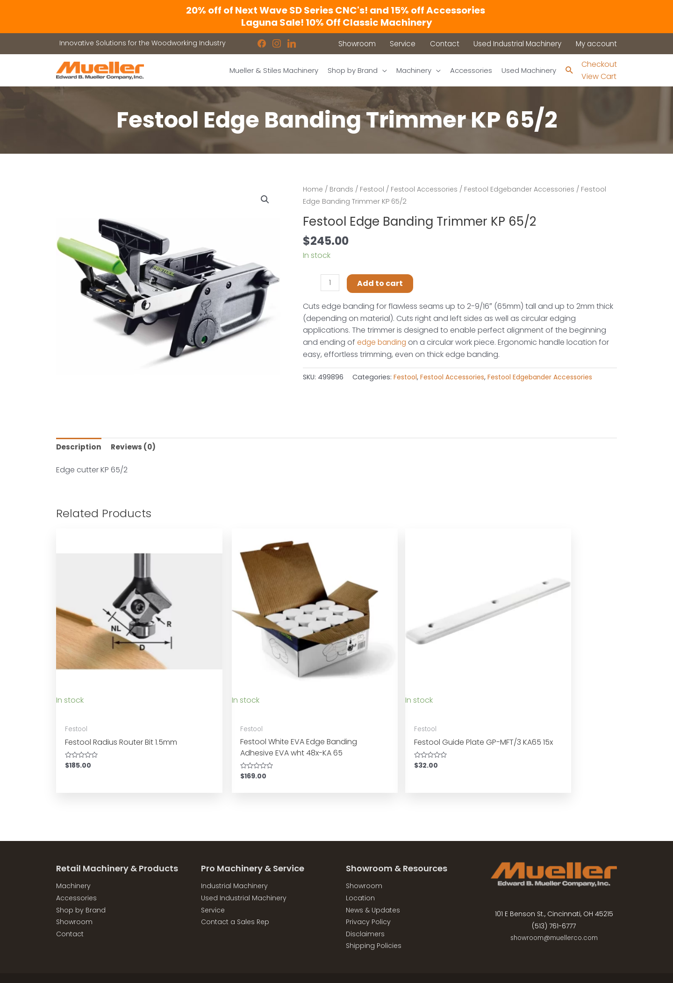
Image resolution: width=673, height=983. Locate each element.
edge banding (383, 342)
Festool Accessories (427, 189)
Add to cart (381, 283)
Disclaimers (365, 914)
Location (360, 878)
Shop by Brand (81, 890)
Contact (70, 914)
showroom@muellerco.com (554, 918)
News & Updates (373, 890)
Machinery (73, 866)
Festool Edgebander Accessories (525, 189)
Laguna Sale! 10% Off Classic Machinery (336, 22)
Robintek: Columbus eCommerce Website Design (547, 968)
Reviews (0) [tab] (135, 447)
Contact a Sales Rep (235, 902)
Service (213, 890)
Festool (373, 189)
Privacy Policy (368, 902)
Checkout (599, 64)
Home (313, 189)
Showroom (74, 902)
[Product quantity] (330, 283)
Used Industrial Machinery (243, 878)
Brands (342, 189)
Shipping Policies (373, 926)
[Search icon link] (569, 71)
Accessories (76, 878)
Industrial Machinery (234, 866)
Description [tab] (79, 447)
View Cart (598, 76)
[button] (264, 200)
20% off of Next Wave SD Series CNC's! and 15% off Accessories (336, 10)
